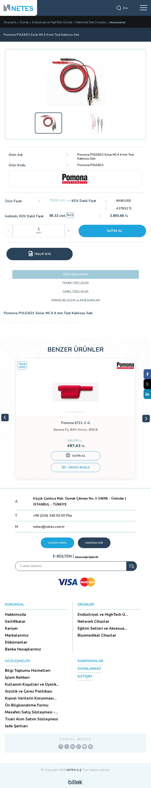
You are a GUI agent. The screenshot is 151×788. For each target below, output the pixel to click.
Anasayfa (10, 22)
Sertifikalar (15, 621)
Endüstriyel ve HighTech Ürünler (52, 22)
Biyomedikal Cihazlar (97, 635)
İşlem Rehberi (17, 677)
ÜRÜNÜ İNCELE (76, 468)
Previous (5, 417)
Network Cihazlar (93, 621)
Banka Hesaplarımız (23, 649)
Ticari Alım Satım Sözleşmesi (31, 719)
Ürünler (24, 22)
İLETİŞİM (85, 676)
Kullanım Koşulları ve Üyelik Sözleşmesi (30, 684)
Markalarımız (17, 635)
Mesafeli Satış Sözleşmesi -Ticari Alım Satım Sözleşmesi (31, 712)
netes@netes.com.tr (49, 527)
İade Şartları (16, 726)
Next (146, 418)
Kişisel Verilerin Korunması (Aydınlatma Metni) (29, 698)
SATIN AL (114, 230)
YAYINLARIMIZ (89, 668)
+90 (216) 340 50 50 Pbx (52, 515)
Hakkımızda (15, 614)
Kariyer (11, 628)
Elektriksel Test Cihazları (91, 22)
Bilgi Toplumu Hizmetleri (27, 670)
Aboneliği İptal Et (86, 557)
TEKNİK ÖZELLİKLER (75, 283)
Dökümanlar (16, 642)
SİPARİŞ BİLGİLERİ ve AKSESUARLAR (75, 300)
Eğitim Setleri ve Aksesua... (102, 628)
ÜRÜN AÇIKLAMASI (75, 274)
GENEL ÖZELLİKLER (75, 292)
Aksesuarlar (117, 22)
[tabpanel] (75, 418)
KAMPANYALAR (90, 661)
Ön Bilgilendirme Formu (26, 705)
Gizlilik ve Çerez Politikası (28, 691)
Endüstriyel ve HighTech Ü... (103, 614)
